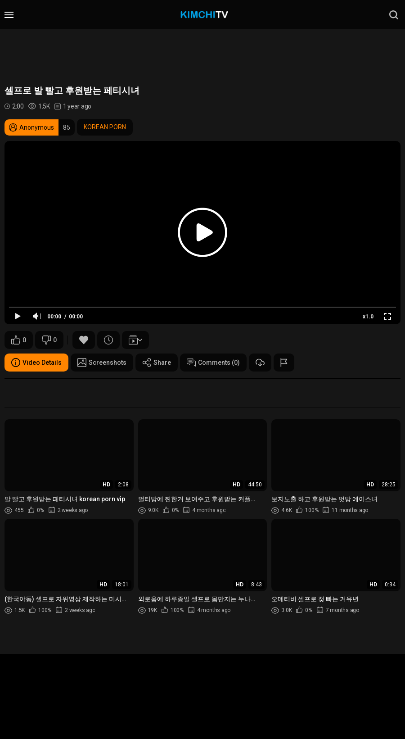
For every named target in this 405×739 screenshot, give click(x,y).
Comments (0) (213, 362)
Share (156, 362)
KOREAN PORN (105, 127)
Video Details (36, 362)
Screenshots (101, 362)
